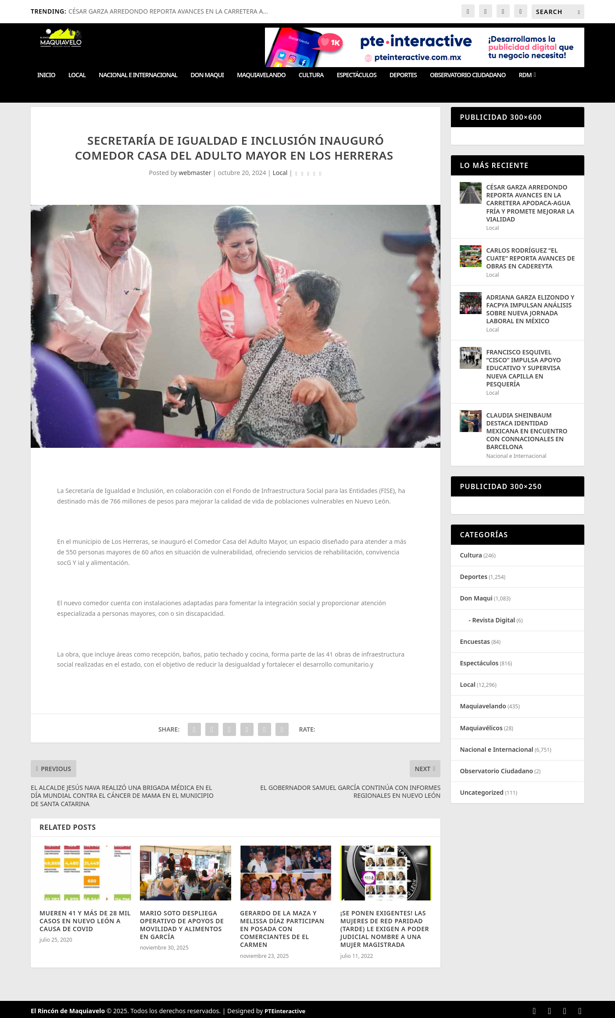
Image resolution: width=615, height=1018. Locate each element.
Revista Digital (493, 620)
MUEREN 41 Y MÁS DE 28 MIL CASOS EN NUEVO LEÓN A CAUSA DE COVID (85, 921)
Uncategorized (482, 792)
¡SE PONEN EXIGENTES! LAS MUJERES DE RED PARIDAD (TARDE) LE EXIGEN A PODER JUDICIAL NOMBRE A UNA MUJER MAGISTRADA (384, 929)
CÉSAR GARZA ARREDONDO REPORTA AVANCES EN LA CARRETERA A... (168, 11)
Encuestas (475, 641)
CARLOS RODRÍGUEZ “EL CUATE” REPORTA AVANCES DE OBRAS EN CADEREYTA (530, 258)
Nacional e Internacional (138, 75)
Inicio (46, 75)
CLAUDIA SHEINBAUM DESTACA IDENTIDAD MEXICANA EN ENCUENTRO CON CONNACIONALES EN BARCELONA (526, 431)
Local (77, 75)
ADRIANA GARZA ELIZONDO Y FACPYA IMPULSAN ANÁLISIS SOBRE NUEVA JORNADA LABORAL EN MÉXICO (530, 309)
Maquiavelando (261, 75)
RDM (524, 75)
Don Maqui (207, 75)
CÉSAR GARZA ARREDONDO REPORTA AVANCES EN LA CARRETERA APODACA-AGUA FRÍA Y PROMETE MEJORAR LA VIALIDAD (530, 203)
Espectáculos (356, 75)
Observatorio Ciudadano (467, 75)
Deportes (403, 75)
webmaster (195, 172)
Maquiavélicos (481, 728)
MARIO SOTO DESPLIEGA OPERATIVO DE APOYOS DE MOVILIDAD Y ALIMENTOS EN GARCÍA (182, 925)
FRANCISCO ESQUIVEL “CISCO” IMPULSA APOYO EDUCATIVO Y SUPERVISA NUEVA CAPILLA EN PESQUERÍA (523, 368)
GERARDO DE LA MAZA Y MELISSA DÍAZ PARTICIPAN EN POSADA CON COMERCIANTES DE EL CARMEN (282, 929)
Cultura (311, 75)
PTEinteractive (285, 1011)
